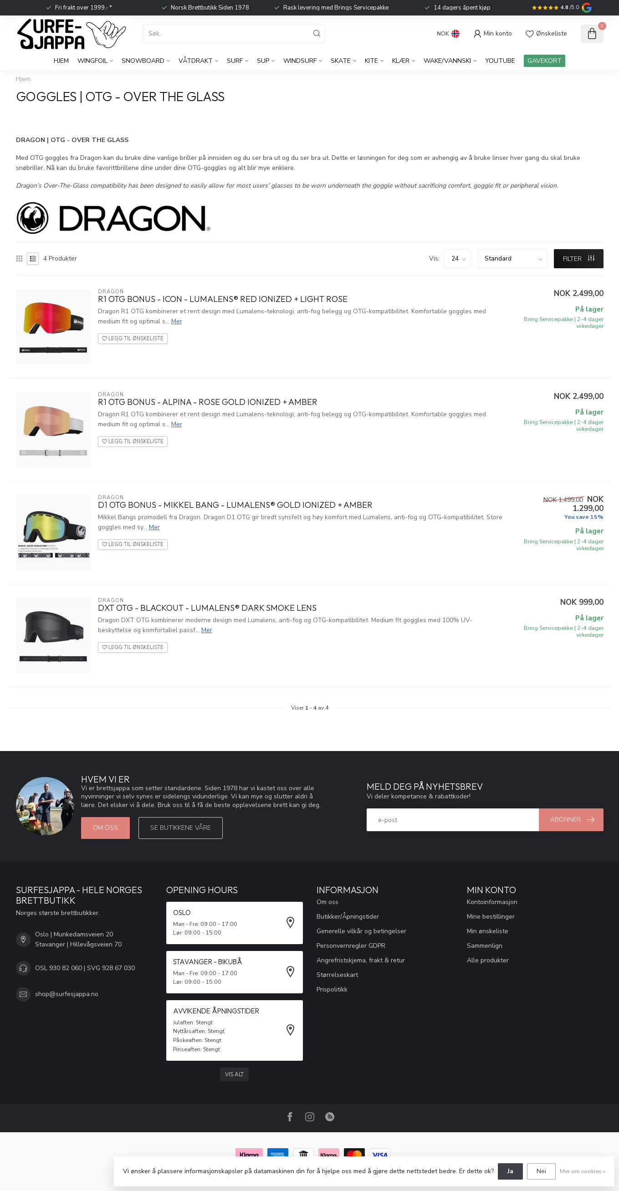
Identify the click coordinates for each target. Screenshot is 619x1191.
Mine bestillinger (491, 916)
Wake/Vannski (447, 60)
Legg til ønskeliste (133, 338)
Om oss (105, 827)
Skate (341, 60)
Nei (541, 1171)
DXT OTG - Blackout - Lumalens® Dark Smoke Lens (207, 608)
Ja (510, 1171)
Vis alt (234, 1074)
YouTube (500, 60)
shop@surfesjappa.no (66, 994)
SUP (263, 60)
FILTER (578, 259)
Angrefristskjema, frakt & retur (361, 960)
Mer (176, 321)
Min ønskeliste (487, 931)
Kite (371, 60)
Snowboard (143, 60)
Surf (235, 60)
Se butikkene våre (180, 827)
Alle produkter (488, 960)
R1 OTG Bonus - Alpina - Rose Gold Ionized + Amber (207, 402)
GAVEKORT (544, 60)
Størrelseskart (337, 975)
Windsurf (300, 60)
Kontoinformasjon (492, 902)
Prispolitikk (332, 989)
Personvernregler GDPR (351, 945)
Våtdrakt (196, 60)
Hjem (61, 60)
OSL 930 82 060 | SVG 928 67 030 (85, 968)
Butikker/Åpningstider (348, 916)
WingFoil (92, 60)
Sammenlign (484, 945)
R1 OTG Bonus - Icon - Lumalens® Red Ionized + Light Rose (223, 299)
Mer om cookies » (582, 1171)
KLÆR (400, 60)
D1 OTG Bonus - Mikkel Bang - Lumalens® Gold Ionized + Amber (235, 505)
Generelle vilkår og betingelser (361, 931)
